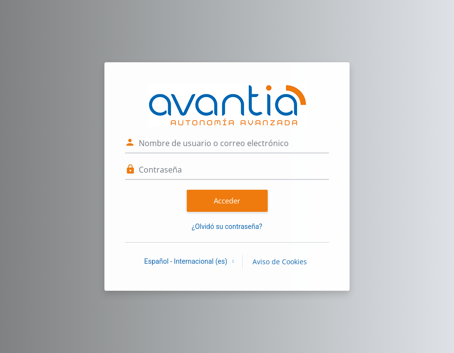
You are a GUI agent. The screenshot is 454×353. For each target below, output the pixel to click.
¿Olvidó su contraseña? (227, 226)
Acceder (227, 200)
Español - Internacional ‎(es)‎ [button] (186, 261)
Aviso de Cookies (279, 261)
